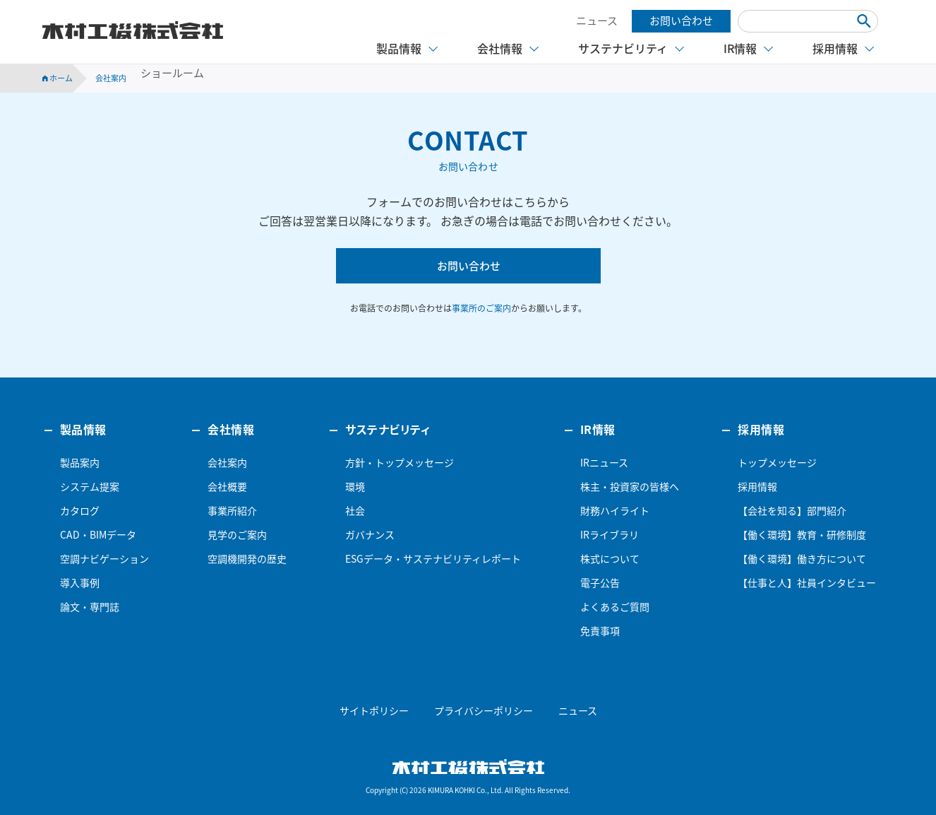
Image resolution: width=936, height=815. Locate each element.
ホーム (57, 78)
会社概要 (227, 486)
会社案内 (227, 462)
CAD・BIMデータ (98, 534)
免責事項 (600, 630)
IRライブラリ (609, 534)
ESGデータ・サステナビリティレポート (433, 558)
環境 (355, 486)
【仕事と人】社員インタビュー (807, 582)
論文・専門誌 (89, 606)
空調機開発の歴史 (247, 558)
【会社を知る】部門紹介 (792, 510)
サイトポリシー (374, 710)
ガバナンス (370, 534)
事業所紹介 (232, 510)
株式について (610, 558)
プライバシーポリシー (483, 710)
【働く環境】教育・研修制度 (802, 534)
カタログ (80, 510)
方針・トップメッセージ (399, 462)
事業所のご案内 (481, 308)
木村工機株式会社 (132, 30)
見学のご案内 (237, 534)
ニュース (597, 20)
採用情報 (757, 486)
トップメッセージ (777, 462)
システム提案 (89, 486)
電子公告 (600, 582)
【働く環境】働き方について (802, 558)
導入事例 (80, 582)
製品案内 (80, 462)
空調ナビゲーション (104, 558)
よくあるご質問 (614, 606)
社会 (355, 510)
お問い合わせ (681, 20)
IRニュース (604, 462)
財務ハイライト (614, 510)
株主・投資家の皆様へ (629, 486)
